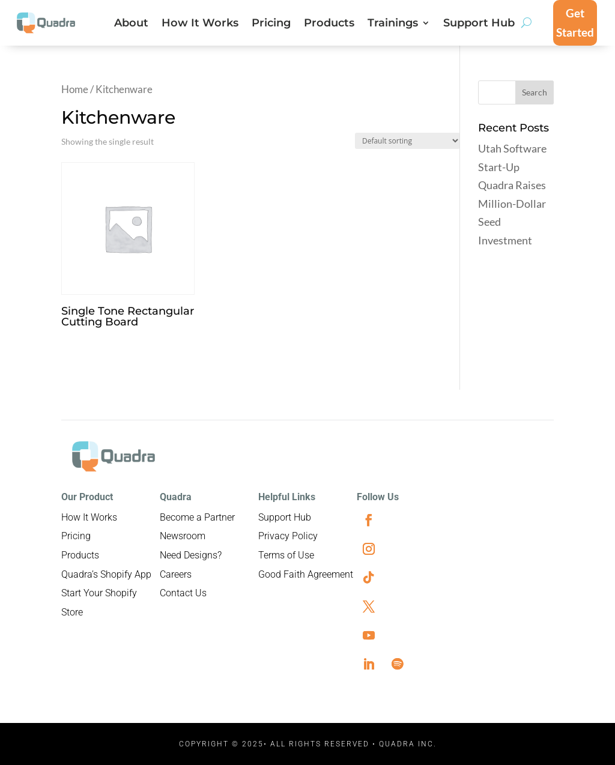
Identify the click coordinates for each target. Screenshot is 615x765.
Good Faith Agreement (305, 574)
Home (74, 89)
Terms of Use (286, 555)
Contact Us (183, 593)
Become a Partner (197, 517)
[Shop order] (407, 141)
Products (329, 24)
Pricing (271, 24)
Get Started (575, 22)
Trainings (393, 24)
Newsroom (182, 536)
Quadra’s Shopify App (106, 574)
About (131, 24)
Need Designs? (191, 555)
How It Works (200, 24)
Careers (176, 574)
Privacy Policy (288, 536)
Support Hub (479, 24)
